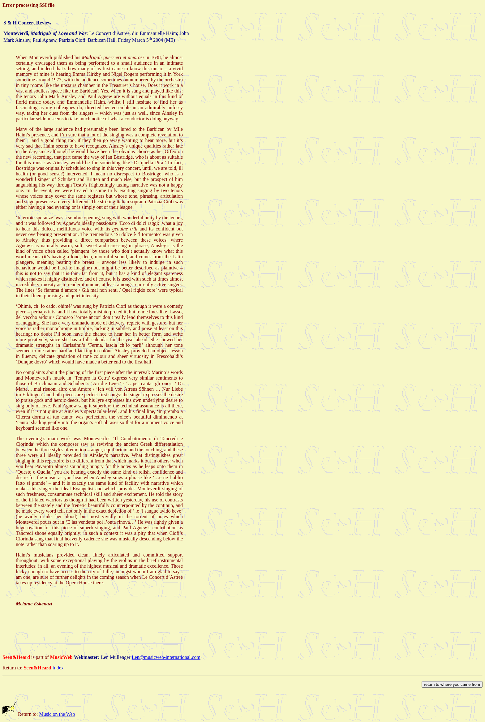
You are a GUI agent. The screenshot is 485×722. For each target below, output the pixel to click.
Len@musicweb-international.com (166, 657)
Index (57, 667)
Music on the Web (57, 714)
